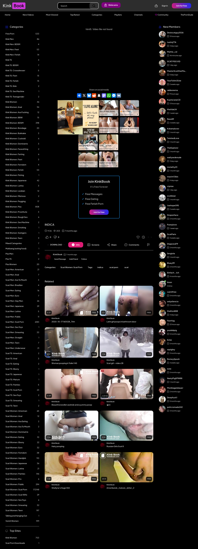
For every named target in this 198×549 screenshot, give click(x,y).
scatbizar (171, 196)
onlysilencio (172, 301)
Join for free (181, 5)
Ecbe (169, 340)
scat (126, 267)
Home (7, 14)
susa (169, 368)
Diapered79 (172, 244)
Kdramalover (173, 128)
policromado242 (175, 407)
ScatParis (171, 234)
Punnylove (172, 224)
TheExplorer (172, 148)
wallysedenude (174, 157)
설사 (108, 404)
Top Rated (74, 14)
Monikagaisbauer (175, 388)
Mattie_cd (172, 51)
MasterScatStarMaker (177, 71)
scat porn (113, 267)
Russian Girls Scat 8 (115, 446)
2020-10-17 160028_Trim (63, 321)
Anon (169, 282)
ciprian (170, 186)
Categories (97, 14)
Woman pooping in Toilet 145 (64, 363)
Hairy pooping (58, 446)
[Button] (75, 244)
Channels (138, 14)
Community (161, 14)
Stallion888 (172, 311)
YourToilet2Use (174, 80)
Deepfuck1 (172, 397)
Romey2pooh (173, 359)
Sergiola (171, 253)
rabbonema (172, 90)
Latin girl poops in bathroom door (121, 321)
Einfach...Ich (173, 272)
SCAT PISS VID (173, 61)
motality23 (172, 167)
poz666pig (172, 330)
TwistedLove (173, 138)
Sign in (165, 5)
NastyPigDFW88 (174, 378)
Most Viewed (52, 14)
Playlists (118, 14)
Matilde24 (172, 109)
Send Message (60, 259)
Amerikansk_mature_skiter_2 (120, 488)
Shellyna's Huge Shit (61, 488)
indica (100, 267)
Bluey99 (171, 263)
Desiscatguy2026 (175, 32)
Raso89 (170, 119)
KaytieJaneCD (173, 99)
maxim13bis (172, 176)
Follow (84, 259)
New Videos (28, 14)
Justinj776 (171, 42)
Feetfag (171, 320)
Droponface (172, 215)
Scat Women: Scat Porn (71, 267)
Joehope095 (173, 205)
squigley (171, 349)
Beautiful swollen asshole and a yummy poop (72, 404)
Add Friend (73, 259)
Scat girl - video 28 (115, 363)
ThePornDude (187, 14)
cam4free (171, 292)
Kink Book (57, 254)
